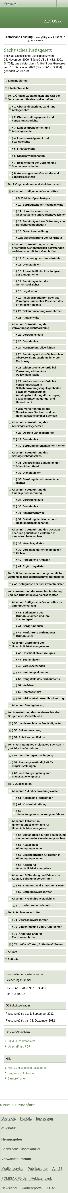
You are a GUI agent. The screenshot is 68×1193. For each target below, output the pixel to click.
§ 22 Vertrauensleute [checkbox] (29, 334)
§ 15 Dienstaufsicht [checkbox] (28, 264)
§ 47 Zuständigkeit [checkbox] (28, 659)
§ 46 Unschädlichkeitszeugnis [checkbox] (35, 653)
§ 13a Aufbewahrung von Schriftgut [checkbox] (39, 237)
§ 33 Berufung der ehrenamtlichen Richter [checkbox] (38, 481)
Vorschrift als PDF (17, 1046)
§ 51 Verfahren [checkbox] (25, 685)
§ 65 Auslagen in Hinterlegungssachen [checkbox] (29, 846)
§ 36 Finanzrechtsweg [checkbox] (30, 512)
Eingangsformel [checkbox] (18, 80)
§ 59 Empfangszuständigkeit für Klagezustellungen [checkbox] (32, 764)
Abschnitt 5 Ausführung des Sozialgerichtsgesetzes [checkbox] (30, 454)
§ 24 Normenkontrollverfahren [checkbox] (35, 347)
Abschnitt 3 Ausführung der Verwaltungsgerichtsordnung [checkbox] (30, 326)
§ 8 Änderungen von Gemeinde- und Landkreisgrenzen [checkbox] (35, 175)
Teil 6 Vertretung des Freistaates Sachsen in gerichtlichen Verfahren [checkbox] (36, 746)
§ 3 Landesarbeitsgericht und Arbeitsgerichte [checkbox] (31, 129)
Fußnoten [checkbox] (14, 959)
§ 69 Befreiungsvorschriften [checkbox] (34, 891)
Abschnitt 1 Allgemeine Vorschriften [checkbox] (35, 191)
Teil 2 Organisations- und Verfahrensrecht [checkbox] (34, 184)
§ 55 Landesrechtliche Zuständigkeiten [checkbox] (37, 723)
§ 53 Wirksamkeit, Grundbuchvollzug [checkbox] (40, 698)
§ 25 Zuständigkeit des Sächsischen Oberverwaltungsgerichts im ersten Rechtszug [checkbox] (39, 358)
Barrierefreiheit (15, 1078)
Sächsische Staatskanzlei (20, 1149)
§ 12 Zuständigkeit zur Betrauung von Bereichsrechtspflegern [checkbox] (40, 223)
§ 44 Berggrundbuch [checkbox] (29, 626)
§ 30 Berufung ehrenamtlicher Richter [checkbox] (40, 445)
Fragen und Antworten (20, 1073)
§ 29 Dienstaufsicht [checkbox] (28, 439)
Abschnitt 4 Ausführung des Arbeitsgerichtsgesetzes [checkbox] (30, 424)
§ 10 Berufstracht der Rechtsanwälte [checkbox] (39, 204)
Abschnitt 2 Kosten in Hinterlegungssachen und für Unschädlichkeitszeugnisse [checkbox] (31, 825)
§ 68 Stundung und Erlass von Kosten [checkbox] (40, 885)
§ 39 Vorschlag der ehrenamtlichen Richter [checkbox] (38, 551)
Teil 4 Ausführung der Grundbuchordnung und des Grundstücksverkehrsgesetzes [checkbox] (35, 593)
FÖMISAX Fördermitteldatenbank (26, 1178)
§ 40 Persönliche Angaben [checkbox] (33, 559)
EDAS (51, 1188)
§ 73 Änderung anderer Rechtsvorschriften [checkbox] (27, 935)
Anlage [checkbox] (12, 951)
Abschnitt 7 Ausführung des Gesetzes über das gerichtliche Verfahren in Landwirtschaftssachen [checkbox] (36, 533)
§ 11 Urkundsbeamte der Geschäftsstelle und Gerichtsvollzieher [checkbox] (41, 213)
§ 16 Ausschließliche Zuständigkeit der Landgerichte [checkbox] (38, 273)
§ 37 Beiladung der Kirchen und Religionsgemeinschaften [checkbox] (36, 521)
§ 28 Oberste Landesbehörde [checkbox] (35, 432)
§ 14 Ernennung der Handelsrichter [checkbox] (38, 258)
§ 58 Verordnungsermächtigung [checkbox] (32, 755)
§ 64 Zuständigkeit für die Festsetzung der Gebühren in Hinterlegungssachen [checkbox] (41, 836)
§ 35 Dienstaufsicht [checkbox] (28, 506)
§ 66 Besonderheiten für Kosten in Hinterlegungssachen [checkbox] (38, 856)
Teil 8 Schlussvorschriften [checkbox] (24, 912)
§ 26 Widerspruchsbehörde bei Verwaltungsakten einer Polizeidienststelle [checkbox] (36, 371)
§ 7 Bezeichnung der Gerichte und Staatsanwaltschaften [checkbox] (34, 164)
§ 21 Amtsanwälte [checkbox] (27, 317)
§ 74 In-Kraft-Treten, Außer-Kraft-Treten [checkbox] (37, 944)
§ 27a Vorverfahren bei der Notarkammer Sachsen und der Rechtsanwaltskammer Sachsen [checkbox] (36, 412)
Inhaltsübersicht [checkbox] (18, 88)
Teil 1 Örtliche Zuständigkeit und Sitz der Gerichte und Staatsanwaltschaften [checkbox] (34, 97)
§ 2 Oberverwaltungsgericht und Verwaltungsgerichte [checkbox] (33, 119)
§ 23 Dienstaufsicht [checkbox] (28, 341)
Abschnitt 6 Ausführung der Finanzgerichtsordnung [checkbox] (30, 491)
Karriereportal (32, 1188)
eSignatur (8, 1128)
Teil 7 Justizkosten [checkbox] (20, 783)
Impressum (44, 1118)
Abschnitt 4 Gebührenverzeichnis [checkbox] (33, 898)
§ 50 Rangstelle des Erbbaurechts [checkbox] (38, 679)
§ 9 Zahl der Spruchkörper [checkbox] (33, 198)
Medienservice (12, 1168)
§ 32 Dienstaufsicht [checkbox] (28, 472)
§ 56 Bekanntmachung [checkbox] (26, 730)
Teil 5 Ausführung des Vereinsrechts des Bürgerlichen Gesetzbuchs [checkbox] (34, 714)
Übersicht (8, 1118)
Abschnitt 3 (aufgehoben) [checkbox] (28, 705)
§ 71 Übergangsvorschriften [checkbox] (30, 919)
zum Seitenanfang (18, 1105)
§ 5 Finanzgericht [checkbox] (23, 148)
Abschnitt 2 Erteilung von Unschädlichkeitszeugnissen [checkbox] (30, 644)
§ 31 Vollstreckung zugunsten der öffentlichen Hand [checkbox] (37, 464)
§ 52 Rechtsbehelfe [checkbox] (28, 691)
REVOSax (53, 21)
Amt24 (57, 1168)
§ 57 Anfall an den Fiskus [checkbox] (28, 737)
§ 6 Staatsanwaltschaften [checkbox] (28, 155)
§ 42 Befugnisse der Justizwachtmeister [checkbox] (38, 584)
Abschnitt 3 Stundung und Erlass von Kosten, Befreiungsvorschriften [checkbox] (36, 877)
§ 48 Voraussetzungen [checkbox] (30, 666)
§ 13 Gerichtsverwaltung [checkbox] (32, 231)
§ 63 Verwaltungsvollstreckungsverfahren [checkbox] (40, 812)
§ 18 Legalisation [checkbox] (27, 291)
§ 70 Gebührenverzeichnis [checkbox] (33, 905)
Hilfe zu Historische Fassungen (26, 1067)
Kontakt (26, 1118)
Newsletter (9, 1188)
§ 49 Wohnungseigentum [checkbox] (32, 672)
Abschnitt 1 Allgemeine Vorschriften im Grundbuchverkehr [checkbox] (37, 604)
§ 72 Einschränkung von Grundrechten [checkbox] (37, 926)
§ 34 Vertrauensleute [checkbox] (29, 499)
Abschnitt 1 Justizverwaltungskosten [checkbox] (35, 791)
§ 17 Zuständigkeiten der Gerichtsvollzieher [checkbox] (32, 283)
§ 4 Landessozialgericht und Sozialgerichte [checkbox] (30, 140)
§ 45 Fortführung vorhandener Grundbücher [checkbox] (35, 634)
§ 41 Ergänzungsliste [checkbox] (30, 566)
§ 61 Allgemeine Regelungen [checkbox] (34, 797)
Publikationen (38, 1168)
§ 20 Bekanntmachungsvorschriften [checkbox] (39, 311)
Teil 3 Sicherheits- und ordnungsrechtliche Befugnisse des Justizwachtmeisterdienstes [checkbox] (36, 575)
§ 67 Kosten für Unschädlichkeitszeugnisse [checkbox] (33, 866)
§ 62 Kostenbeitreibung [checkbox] (31, 804)
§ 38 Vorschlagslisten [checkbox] (30, 543)
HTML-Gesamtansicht (20, 1041)
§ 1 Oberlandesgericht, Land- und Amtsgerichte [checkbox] (34, 108)
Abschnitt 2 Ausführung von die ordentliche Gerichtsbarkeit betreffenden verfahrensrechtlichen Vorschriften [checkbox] (38, 248)
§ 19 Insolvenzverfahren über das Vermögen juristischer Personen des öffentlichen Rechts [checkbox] (39, 301)
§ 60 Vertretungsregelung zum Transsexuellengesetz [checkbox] (31, 775)
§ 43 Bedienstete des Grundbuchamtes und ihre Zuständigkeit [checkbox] (33, 616)
